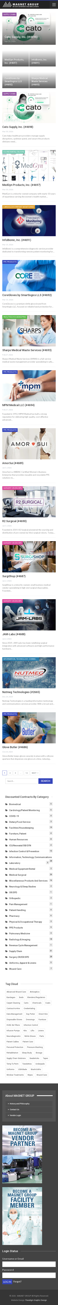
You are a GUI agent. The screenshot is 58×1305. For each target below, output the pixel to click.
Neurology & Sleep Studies (22, 886)
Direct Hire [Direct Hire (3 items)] (43, 1014)
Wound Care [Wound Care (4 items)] (42, 1075)
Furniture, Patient (17, 833)
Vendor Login (15, 1115)
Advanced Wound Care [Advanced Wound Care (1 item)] (16, 992)
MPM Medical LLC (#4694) (18, 405)
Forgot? (17, 1281)
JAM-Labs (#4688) (13, 634)
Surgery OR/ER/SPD (12, 488)
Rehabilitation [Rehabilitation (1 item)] (12, 1053)
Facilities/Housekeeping (14, 317)
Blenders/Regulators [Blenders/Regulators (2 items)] (36, 997)
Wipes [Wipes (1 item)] (30, 1075)
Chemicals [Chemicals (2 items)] (36, 1003)
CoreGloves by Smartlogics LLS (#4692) (13, 81)
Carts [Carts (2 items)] (26, 1003)
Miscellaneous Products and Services (28, 881)
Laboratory (14, 863)
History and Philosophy (19, 1104)
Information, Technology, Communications (21, 659)
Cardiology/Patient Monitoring (18, 207)
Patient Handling (17, 910)
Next (35, 773)
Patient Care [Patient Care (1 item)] (28, 1042)
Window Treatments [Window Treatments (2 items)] (15, 1075)
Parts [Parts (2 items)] (41, 1036)
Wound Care (15, 969)
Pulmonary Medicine (19, 933)
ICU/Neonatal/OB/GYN (13, 152)
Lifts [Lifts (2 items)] (32, 1031)
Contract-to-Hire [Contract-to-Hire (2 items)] (13, 1008)
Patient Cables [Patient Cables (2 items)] (13, 1042)
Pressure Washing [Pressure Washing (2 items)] (35, 1047)
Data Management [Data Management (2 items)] (14, 1014)
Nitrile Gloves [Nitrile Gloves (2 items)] (30, 1036)
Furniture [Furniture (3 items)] (42, 1019)
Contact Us (14, 1110)
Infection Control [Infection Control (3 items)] (31, 1025)
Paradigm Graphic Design (36, 1300)
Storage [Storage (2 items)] (39, 1053)
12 (27, 773)
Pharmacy (14, 916)
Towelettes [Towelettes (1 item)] (27, 1064)
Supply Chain (9, 14)
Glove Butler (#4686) (15, 747)
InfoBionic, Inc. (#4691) (16, 240)
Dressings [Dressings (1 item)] (30, 1019)
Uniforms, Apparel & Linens (22, 963)
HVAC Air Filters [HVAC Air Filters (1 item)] (13, 1025)
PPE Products (10, 262)
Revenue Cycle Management (23, 945)
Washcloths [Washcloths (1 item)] (36, 1069)
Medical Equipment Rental (22, 869)
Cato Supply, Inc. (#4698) (21, 37)
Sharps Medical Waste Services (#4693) (40, 81)
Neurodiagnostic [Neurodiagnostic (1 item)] (14, 1036)
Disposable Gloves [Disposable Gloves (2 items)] (14, 1019)
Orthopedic (15, 898)
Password (8, 1269)
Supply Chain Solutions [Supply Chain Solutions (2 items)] (16, 1058)
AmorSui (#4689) (12, 463)
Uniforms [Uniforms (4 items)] (10, 1069)
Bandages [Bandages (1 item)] (11, 997)
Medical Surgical (17, 875)
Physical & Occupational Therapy (25, 922)
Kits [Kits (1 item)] (25, 1031)
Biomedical (15, 804)
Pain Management (18, 904)
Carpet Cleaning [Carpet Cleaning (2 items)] (13, 1003)
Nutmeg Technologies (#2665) (21, 692)
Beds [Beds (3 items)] (21, 997)
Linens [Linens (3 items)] (41, 1031)
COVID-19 (14, 816)
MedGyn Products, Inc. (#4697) (21, 184)
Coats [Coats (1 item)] (47, 1003)
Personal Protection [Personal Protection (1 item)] (15, 1047)
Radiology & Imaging (19, 939)
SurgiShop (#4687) (14, 576)
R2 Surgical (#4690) (14, 521)
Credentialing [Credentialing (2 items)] (29, 1008)
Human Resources (18, 839)
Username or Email (13, 1258)
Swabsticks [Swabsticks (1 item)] (34, 1058)
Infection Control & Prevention (24, 851)
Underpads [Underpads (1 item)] (40, 1064)
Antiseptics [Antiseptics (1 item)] (34, 992)
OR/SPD (13, 892)
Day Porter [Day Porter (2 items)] (30, 1014)
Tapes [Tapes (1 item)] (45, 1058)
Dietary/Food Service (19, 822)
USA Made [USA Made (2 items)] (22, 1069)
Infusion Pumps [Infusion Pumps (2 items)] (13, 1031)
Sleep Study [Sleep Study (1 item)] (27, 1053)
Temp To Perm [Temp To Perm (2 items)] (13, 1064)
